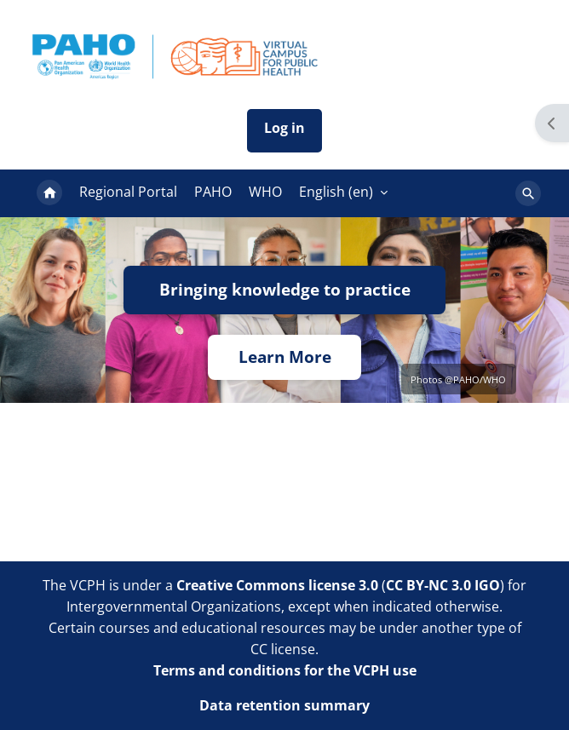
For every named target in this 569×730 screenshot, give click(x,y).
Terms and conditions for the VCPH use (285, 670)
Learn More (285, 357)
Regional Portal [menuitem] (128, 191)
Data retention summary (284, 705)
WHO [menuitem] (265, 191)
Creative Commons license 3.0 (277, 585)
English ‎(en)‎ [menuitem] (336, 191)
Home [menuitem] (49, 193)
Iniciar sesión (284, 130)
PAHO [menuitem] (213, 191)
